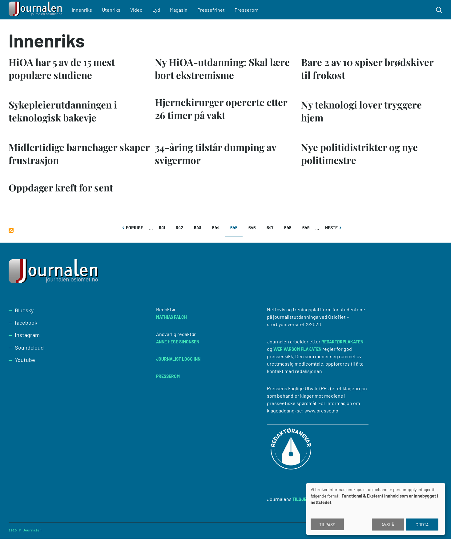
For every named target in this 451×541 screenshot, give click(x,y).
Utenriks (113, 10)
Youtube (25, 362)
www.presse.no (321, 413)
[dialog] (375, 509)
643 (198, 229)
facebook (26, 324)
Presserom (248, 10)
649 (306, 229)
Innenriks (84, 10)
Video (138, 10)
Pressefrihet (213, 10)
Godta (422, 524)
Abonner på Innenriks (11, 232)
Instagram (27, 337)
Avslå (387, 524)
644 (216, 229)
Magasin (181, 10)
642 (180, 229)
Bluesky (24, 312)
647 (271, 229)
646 (252, 229)
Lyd (158, 10)
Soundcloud (29, 349)
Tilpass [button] (327, 524)
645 (236, 232)
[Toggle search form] (439, 10)
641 (163, 229)
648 (288, 229)
